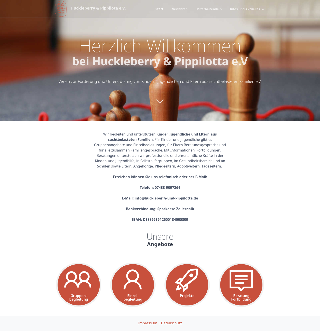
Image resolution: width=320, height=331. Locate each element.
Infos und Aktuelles (245, 9)
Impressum (147, 323)
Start (159, 9)
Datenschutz (171, 323)
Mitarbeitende (207, 9)
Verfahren (180, 9)
